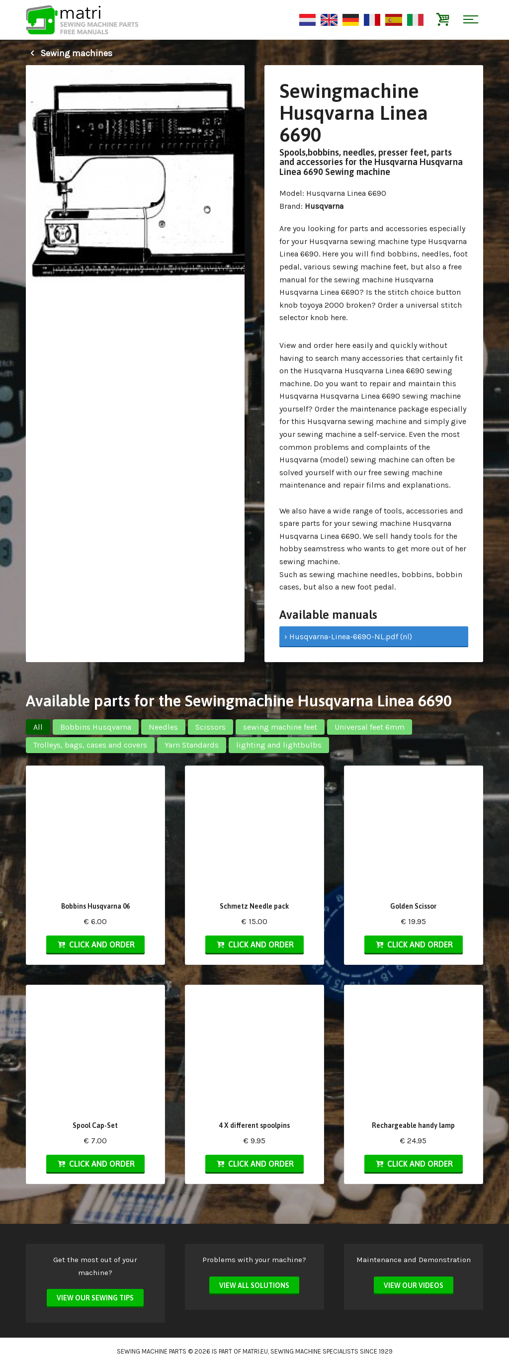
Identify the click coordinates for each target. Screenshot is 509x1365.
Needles (163, 727)
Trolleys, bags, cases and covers (90, 745)
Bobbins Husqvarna (95, 727)
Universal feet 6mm (370, 727)
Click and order (95, 944)
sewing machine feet (280, 727)
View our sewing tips (95, 1298)
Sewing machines (69, 53)
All (38, 727)
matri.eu (255, 1351)
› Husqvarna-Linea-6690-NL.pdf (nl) (348, 636)
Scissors (210, 727)
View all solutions (254, 1285)
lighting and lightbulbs (279, 745)
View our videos (413, 1285)
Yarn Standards (192, 745)
